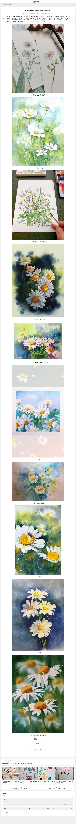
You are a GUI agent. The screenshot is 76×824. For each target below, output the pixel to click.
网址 (52, 808)
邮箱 (29, 808)
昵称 (5, 808)
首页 (4, 4)
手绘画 (10, 4)
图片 (7, 4)
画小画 (7, 761)
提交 (7, 812)
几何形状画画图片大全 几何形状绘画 (46, 781)
